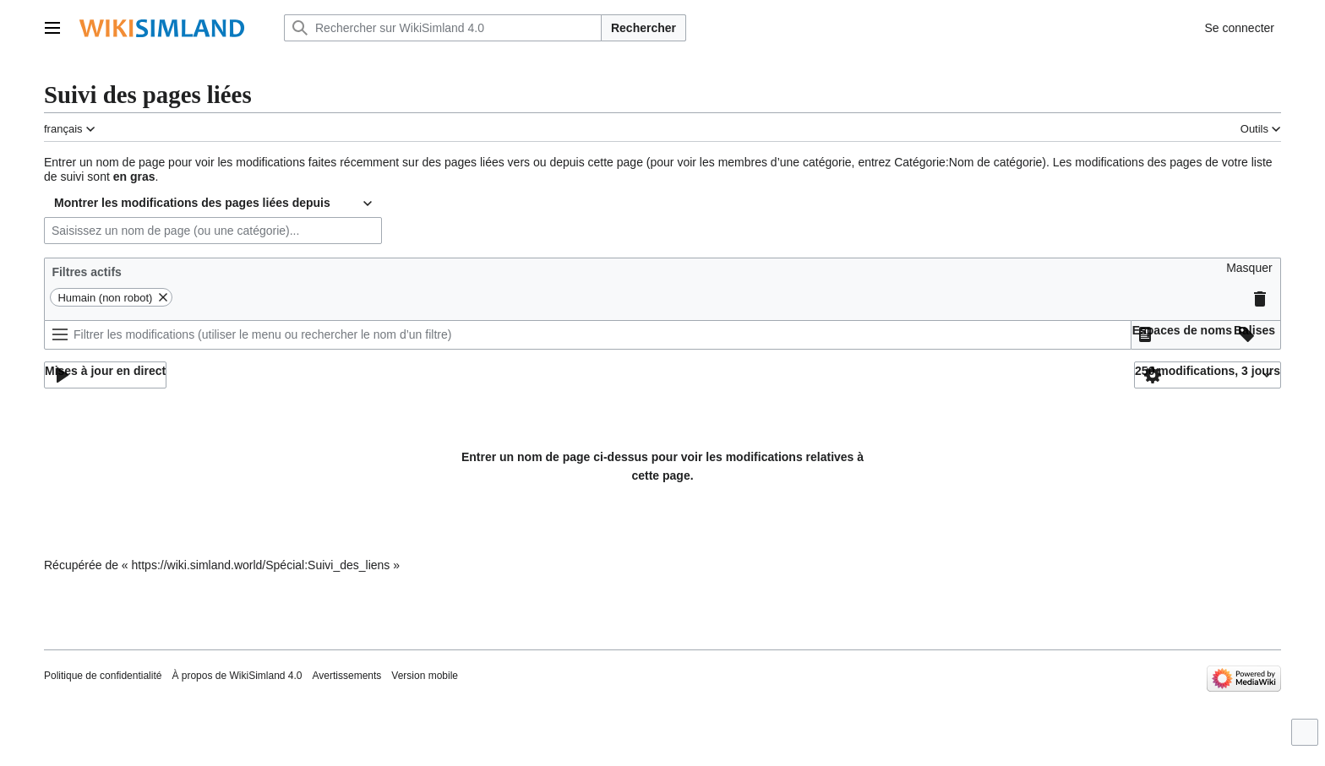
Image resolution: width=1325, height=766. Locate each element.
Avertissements (347, 676)
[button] (1249, 271)
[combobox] (213, 203)
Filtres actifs (86, 272)
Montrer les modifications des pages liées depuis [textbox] (192, 202)
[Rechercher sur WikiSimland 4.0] (443, 27)
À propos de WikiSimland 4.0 (237, 676)
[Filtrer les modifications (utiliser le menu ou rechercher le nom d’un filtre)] (587, 335)
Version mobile (424, 676)
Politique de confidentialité (102, 676)
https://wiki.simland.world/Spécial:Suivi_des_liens (261, 565)
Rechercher (643, 28)
